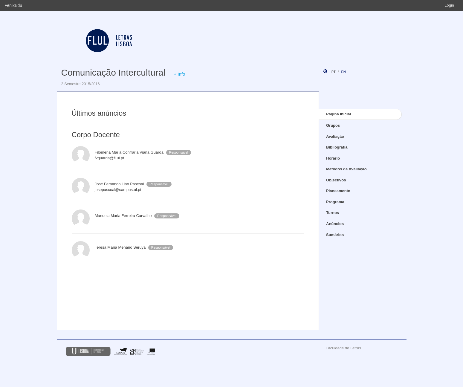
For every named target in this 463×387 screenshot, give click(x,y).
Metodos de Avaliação (346, 169)
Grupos (333, 125)
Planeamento (338, 191)
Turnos (332, 212)
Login (449, 5)
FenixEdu (13, 5)
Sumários (335, 234)
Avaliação (335, 136)
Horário (333, 158)
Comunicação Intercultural (113, 72)
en (343, 72)
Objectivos (336, 180)
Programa (335, 202)
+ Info (179, 74)
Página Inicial (338, 114)
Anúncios (335, 223)
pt (333, 72)
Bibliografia (337, 147)
